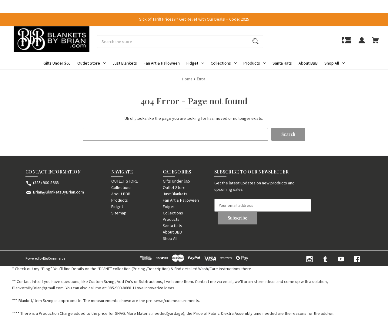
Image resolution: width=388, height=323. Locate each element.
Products (254, 63)
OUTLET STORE (124, 181)
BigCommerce (54, 258)
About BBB (308, 63)
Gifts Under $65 (57, 63)
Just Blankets (124, 63)
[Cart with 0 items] (375, 43)
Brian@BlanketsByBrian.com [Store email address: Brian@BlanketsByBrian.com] (58, 192)
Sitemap (118, 213)
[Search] (255, 41)
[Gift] (346, 43)
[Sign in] (361, 43)
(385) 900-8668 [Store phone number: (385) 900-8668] (46, 182)
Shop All (334, 63)
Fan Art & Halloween (162, 63)
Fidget (195, 63)
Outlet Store (91, 63)
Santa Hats (282, 63)
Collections (224, 63)
